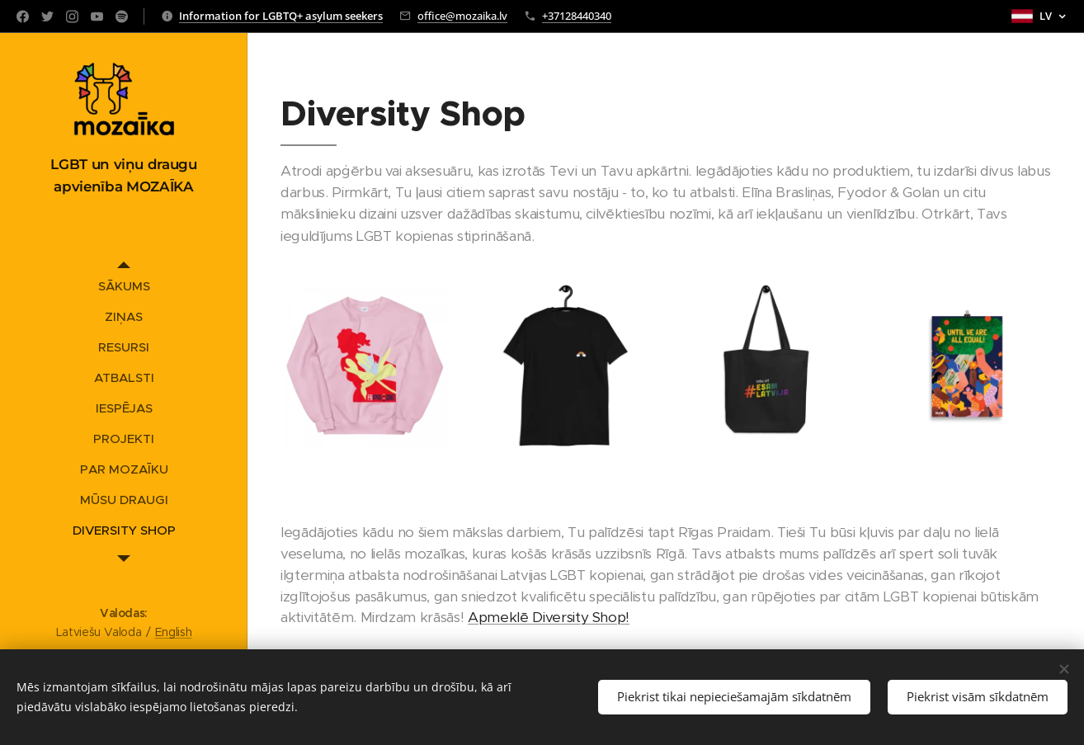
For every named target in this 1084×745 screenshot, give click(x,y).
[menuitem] (124, 285)
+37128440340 (576, 15)
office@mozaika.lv (462, 15)
